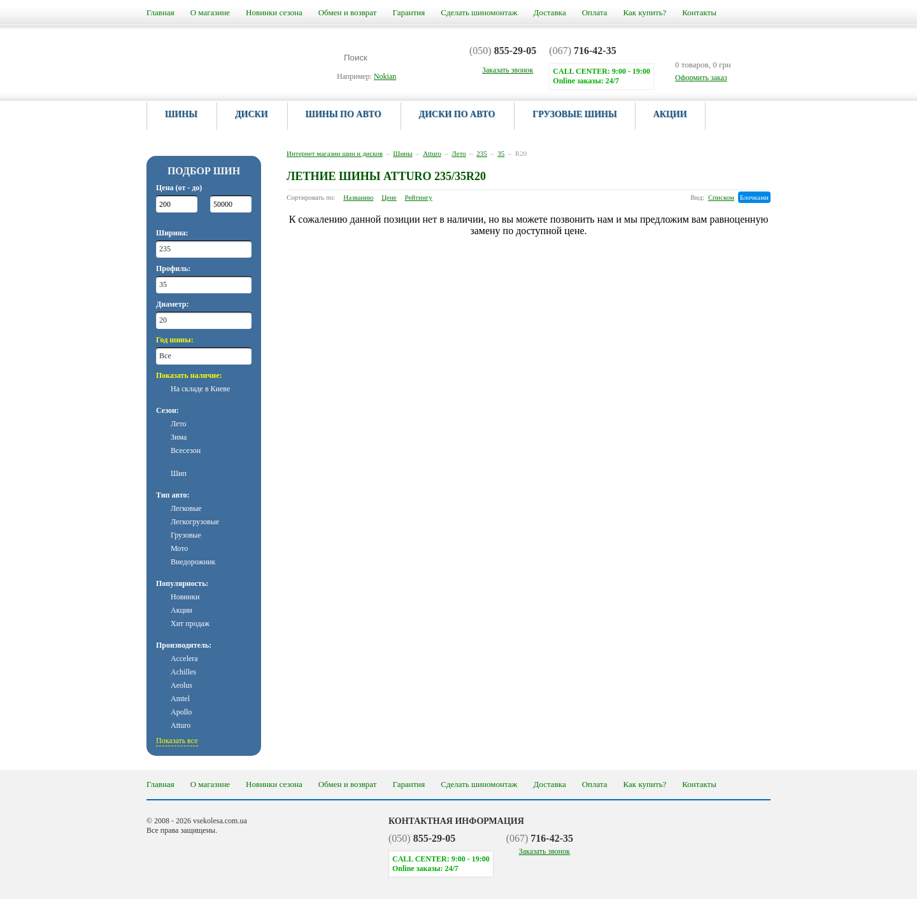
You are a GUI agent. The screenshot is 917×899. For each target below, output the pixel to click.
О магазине (210, 12)
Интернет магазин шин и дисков (335, 153)
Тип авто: (172, 495)
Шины (181, 114)
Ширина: (172, 232)
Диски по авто (457, 114)
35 (500, 153)
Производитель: (183, 645)
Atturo (432, 153)
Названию (358, 197)
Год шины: (175, 339)
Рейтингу (418, 197)
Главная (160, 12)
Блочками (754, 197)
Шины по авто (343, 114)
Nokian (385, 76)
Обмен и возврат (347, 12)
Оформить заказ (701, 77)
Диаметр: (172, 304)
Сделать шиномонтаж (479, 12)
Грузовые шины (574, 114)
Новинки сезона (274, 12)
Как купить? (645, 12)
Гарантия (408, 12)
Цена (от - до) (179, 187)
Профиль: (173, 268)
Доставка (550, 12)
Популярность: (182, 583)
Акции (670, 114)
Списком (721, 197)
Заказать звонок (544, 851)
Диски (251, 114)
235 (481, 153)
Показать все (177, 740)
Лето (458, 153)
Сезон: (167, 410)
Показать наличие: (189, 375)
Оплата (595, 12)
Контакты (699, 12)
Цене (389, 197)
